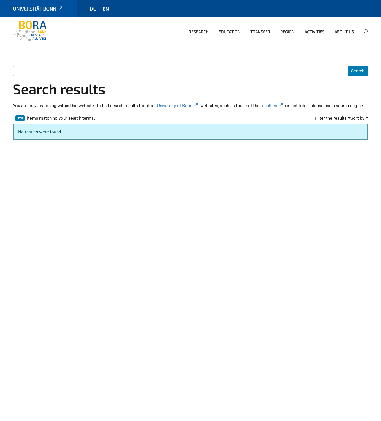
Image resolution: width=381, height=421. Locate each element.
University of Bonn (178, 105)
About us (344, 31)
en (105, 9)
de (93, 9)
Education (229, 31)
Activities (314, 31)
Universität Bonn (38, 9)
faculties (272, 105)
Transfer (260, 31)
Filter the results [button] (331, 118)
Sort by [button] (357, 118)
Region (287, 31)
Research (199, 31)
